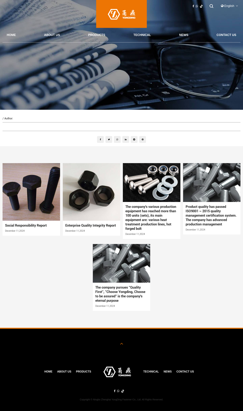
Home (11, 35)
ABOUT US (52, 35)
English (229, 6)
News (183, 35)
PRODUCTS (96, 35)
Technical (142, 35)
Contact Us (226, 35)
